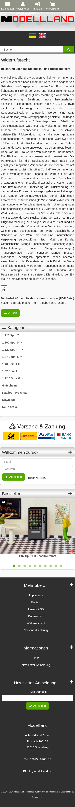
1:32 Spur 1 (11, 371)
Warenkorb (52, 6)
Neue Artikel (10, 407)
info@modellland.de (39, 771)
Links (36, 658)
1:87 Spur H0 (12, 356)
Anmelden (37, 6)
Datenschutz (36, 616)
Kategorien (7, 6)
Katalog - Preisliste (14, 392)
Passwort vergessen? (36, 478)
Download (9, 399)
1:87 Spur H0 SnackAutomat (37, 556)
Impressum (36, 595)
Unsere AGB (36, 609)
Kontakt (36, 602)
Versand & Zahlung (36, 630)
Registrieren (22, 6)
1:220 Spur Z (12, 335)
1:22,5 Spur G (12, 378)
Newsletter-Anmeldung (36, 665)
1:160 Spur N (12, 342)
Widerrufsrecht (36, 623)
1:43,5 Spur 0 (12, 364)
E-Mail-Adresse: (38, 691)
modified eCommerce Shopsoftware (42, 792)
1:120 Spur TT (12, 349)
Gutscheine (9, 385)
